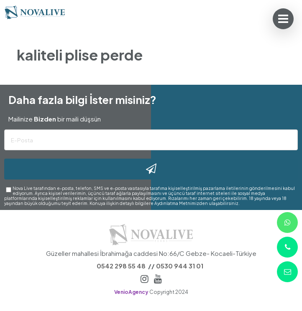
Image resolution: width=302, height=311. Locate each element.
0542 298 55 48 (121, 266)
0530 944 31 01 (179, 266)
